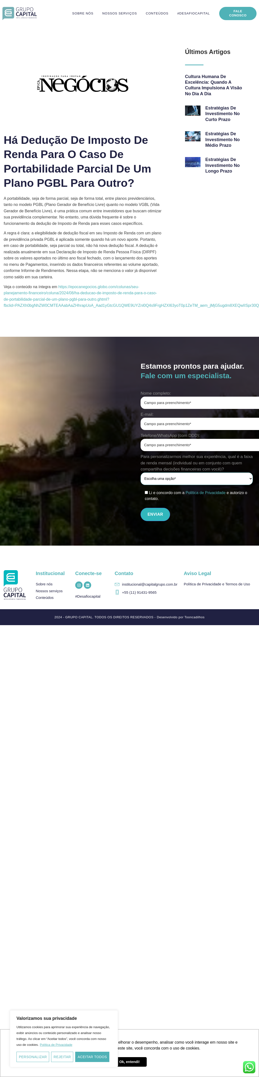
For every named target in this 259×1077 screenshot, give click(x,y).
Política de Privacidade (56, 1045)
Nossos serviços (119, 13)
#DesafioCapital (193, 13)
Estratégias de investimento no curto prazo (222, 114)
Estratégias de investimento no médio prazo (222, 139)
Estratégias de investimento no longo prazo (222, 165)
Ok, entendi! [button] (129, 1062)
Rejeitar (62, 1057)
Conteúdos (157, 13)
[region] (64, 1038)
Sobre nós (82, 13)
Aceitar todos (92, 1057)
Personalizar (33, 1057)
